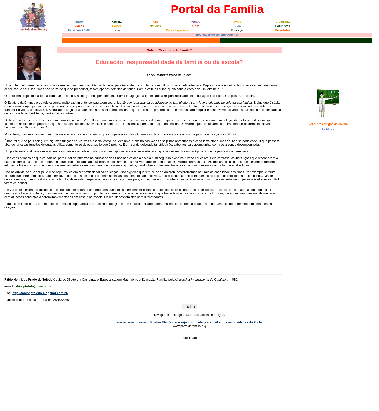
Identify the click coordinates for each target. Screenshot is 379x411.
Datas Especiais (177, 30)
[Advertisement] (326, 235)
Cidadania (283, 21)
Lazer (116, 30)
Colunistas (282, 26)
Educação (238, 30)
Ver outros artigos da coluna (328, 124)
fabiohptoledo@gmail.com (33, 286)
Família (116, 21)
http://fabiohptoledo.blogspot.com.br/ (40, 293)
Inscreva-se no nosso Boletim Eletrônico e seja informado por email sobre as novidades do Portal (190, 322)
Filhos (195, 21)
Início (79, 21)
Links (195, 26)
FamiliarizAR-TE (79, 30)
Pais (155, 21)
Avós (237, 21)
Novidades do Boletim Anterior (217, 34)
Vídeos (79, 26)
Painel (116, 26)
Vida (238, 26)
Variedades (282, 30)
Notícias (155, 26)
